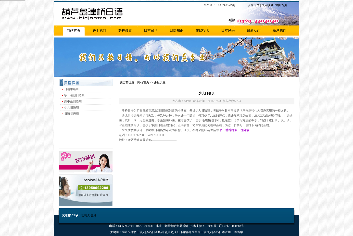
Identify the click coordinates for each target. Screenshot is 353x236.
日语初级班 (71, 113)
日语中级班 (71, 89)
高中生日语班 (73, 101)
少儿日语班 (71, 107)
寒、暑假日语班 (74, 95)
